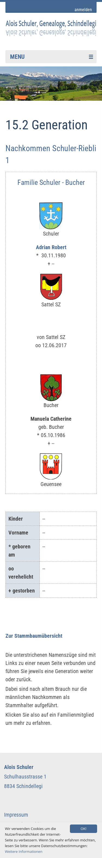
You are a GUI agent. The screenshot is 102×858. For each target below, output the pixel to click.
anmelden (83, 10)
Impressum (16, 814)
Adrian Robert (51, 247)
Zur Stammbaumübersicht (33, 636)
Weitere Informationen (23, 851)
